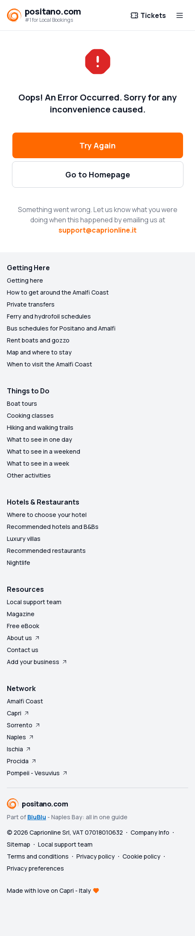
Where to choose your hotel (47, 515)
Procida (22, 761)
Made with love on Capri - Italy (49, 890)
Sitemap (18, 844)
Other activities (29, 475)
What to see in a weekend (43, 451)
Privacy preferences (35, 868)
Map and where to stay (39, 352)
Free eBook (23, 626)
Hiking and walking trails (40, 427)
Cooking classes (30, 415)
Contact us (22, 650)
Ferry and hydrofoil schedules (49, 316)
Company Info (150, 832)
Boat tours (22, 403)
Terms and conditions (38, 856)
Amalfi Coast (25, 701)
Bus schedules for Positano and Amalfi (61, 328)
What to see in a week (38, 463)
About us (24, 638)
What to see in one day (39, 439)
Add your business (37, 662)
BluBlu (36, 817)
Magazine (21, 614)
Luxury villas (24, 538)
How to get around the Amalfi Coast (58, 292)
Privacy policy (95, 856)
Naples (21, 737)
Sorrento (24, 725)
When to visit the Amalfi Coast (49, 364)
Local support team (34, 602)
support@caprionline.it (97, 230)
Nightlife (18, 562)
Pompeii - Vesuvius (37, 773)
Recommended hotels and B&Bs (53, 527)
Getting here (25, 280)
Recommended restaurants (46, 550)
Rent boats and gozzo (38, 340)
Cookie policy (141, 856)
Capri (18, 713)
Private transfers (31, 304)
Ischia (19, 749)
